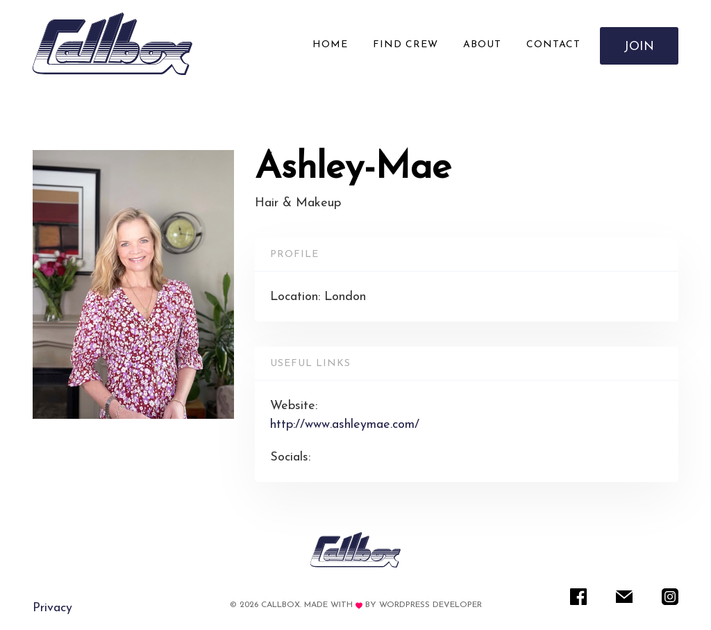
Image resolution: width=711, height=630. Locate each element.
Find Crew (405, 45)
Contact (553, 45)
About (482, 45)
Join (639, 46)
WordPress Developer (430, 605)
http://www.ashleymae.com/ (344, 424)
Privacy (52, 608)
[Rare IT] (112, 44)
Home (330, 45)
